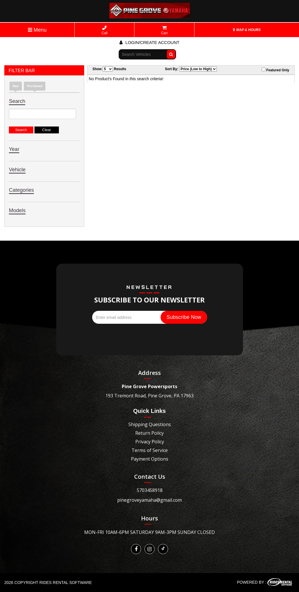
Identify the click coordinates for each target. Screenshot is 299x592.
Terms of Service (150, 450)
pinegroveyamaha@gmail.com (149, 500)
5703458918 (150, 490)
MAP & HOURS (247, 30)
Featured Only (275, 70)
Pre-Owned (34, 86)
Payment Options (149, 458)
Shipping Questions (149, 424)
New (16, 86)
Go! (170, 54)
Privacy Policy (149, 441)
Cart (164, 30)
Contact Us (149, 476)
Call (105, 30)
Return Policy (149, 433)
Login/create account (149, 42)
